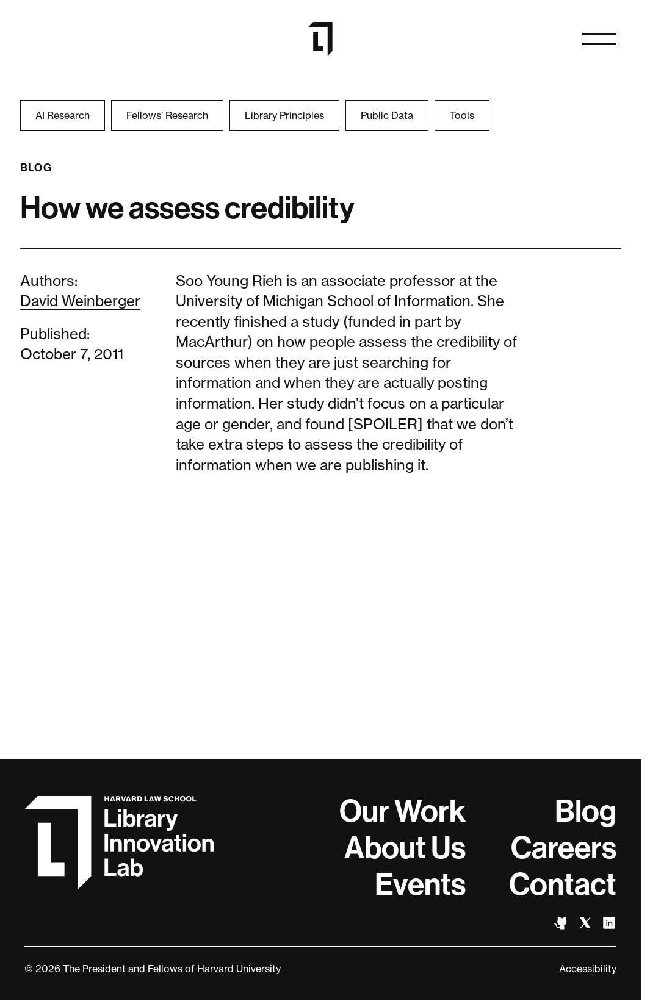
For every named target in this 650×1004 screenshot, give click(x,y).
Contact (562, 884)
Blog (36, 167)
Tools (462, 115)
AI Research (62, 115)
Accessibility (587, 969)
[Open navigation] (599, 39)
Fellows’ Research (167, 115)
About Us (405, 848)
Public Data (387, 115)
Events (420, 884)
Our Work (402, 811)
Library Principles (284, 115)
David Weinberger (80, 301)
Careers (563, 848)
